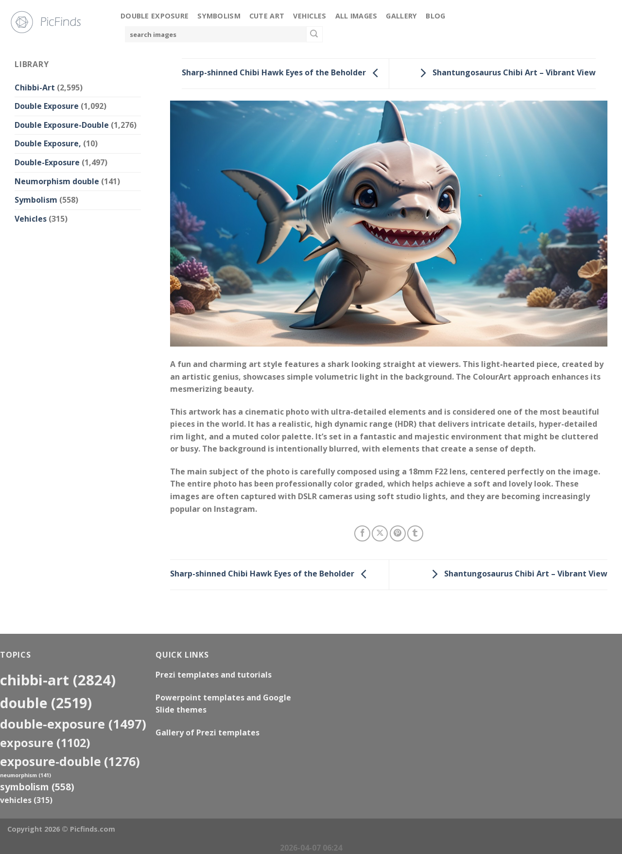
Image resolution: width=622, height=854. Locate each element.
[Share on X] (380, 533)
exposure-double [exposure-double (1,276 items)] (70, 761)
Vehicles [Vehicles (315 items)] (26, 800)
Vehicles (309, 15)
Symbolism (219, 15)
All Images (356, 15)
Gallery (401, 15)
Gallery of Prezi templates (207, 732)
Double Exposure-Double (62, 125)
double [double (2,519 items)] (46, 702)
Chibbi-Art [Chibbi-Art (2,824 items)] (58, 680)
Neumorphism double (57, 181)
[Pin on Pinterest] (398, 533)
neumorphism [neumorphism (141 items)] (25, 775)
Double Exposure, (48, 143)
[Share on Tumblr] (415, 533)
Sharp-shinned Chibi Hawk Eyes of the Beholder (282, 73)
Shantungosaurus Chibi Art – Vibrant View (505, 73)
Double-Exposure (47, 162)
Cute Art (266, 15)
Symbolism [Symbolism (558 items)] (37, 786)
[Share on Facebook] (362, 533)
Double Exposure (155, 15)
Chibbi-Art (35, 87)
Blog (435, 15)
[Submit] (314, 34)
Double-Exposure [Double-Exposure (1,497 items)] (73, 723)
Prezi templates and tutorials (214, 674)
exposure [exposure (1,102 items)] (45, 742)
